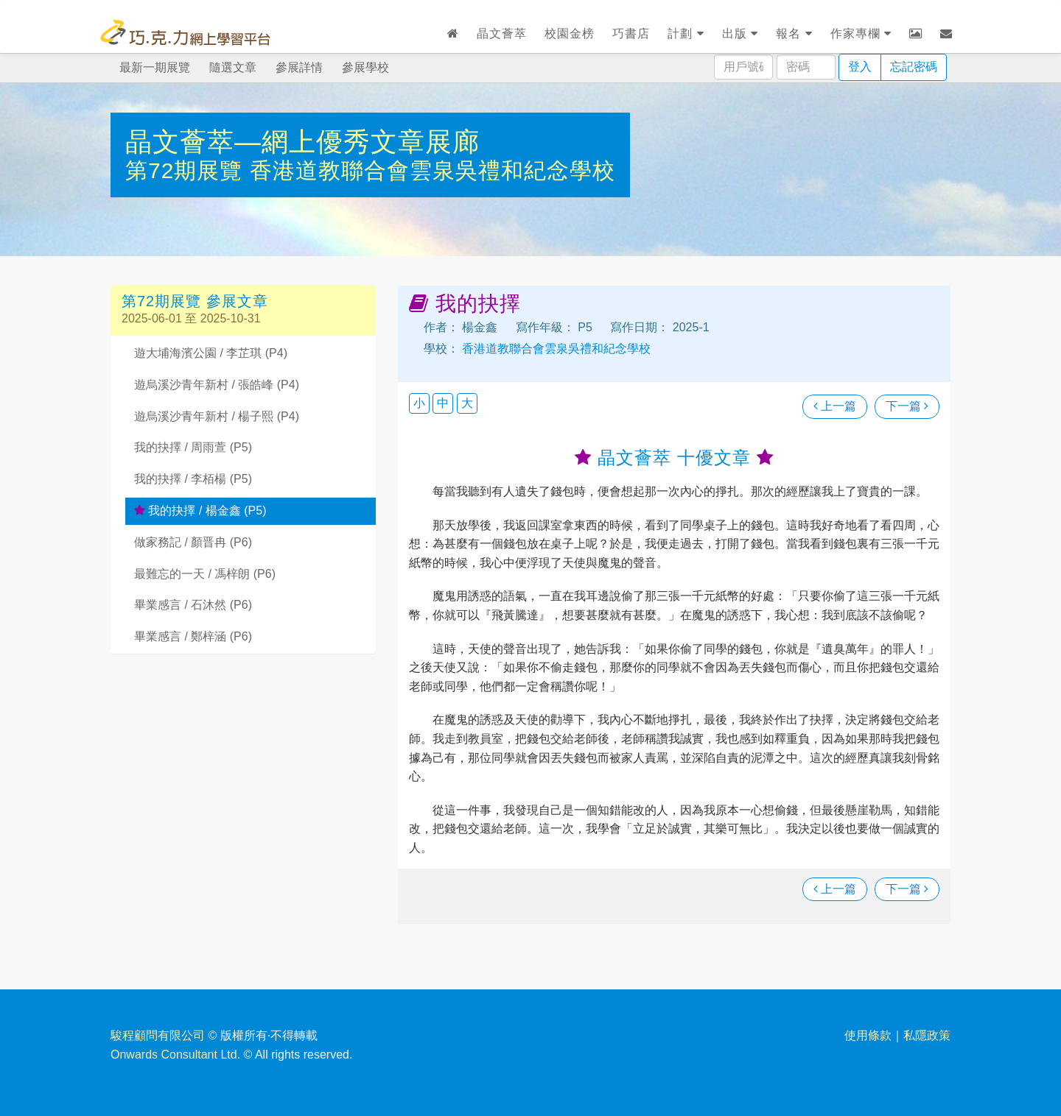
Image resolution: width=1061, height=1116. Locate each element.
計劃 (686, 33)
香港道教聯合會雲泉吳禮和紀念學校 (432, 170)
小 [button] (419, 403)
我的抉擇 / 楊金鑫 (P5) (200, 510)
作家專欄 (861, 33)
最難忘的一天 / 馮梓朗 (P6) (205, 574)
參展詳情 (299, 67)
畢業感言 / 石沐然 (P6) (193, 604)
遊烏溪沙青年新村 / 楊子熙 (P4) (216, 416)
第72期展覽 (187, 170)
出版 (740, 33)
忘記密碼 (913, 66)
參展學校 (365, 67)
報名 (794, 33)
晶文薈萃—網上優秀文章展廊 (302, 142)
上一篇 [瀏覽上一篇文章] (834, 406)
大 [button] (467, 403)
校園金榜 (569, 33)
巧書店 (631, 33)
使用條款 (868, 1035)
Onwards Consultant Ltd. (175, 1054)
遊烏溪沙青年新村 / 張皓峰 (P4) (216, 384)
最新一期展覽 (154, 67)
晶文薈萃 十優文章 (674, 457)
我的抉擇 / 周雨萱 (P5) (193, 447)
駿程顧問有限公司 (158, 1035)
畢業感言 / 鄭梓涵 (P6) (193, 636)
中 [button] (443, 403)
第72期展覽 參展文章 (195, 301)
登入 (860, 66)
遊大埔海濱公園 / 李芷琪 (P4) (210, 353)
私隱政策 (926, 1035)
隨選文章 (232, 67)
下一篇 (907, 406)
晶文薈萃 (502, 33)
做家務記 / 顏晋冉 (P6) (193, 542)
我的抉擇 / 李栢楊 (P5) (193, 479)
